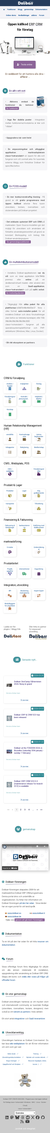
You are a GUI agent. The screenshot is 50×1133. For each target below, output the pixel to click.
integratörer (19, 1018)
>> (41, 809)
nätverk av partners (21, 1012)
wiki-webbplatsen (17, 1043)
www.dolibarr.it (38, 913)
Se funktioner (12, 108)
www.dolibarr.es (14, 913)
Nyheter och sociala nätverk (35, 1057)
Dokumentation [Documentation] (41, 9)
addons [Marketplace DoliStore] (34, 15)
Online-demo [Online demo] (11, 15)
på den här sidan (27, 903)
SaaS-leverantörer (37, 1018)
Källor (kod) (11, 1054)
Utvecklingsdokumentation (11, 1057)
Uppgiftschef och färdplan (12, 1064)
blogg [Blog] (20, 9)
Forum (41, 15)
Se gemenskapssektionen (18, 242)
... (25, 378)
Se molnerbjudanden (15, 293)
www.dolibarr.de (14, 916)
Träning (36, 1054)
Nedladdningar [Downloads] (23, 15)
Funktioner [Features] (11, 9)
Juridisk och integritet (25, 1128)
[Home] (4, 8)
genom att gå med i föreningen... (29, 920)
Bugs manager (11, 1061)
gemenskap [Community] (28, 9)
